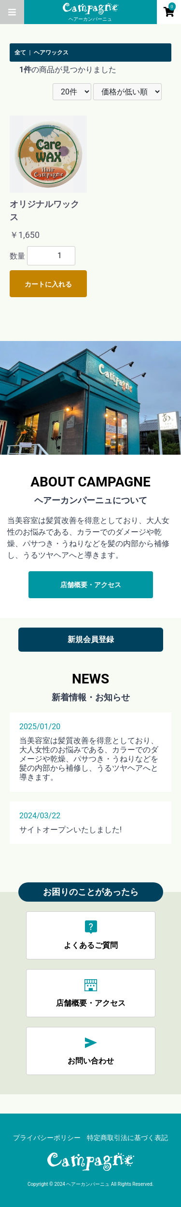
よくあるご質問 (91, 934)
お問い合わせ (91, 1050)
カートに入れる (48, 284)
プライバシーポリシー (47, 1137)
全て (20, 52)
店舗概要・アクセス (90, 585)
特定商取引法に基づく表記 (127, 1137)
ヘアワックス (51, 52)
